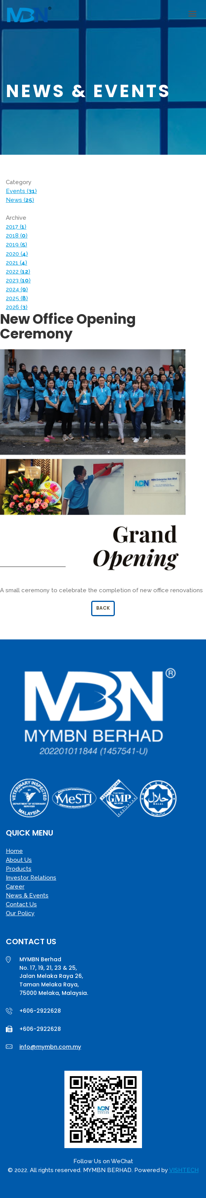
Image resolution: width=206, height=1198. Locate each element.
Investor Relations (31, 877)
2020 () (17, 253)
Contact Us (21, 904)
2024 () (17, 289)
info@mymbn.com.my (50, 1047)
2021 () (16, 262)
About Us (19, 859)
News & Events (27, 895)
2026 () (17, 307)
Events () (21, 191)
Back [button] (103, 608)
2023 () (18, 280)
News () (20, 200)
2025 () (17, 298)
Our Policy (20, 913)
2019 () (16, 244)
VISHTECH (184, 1170)
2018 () (17, 235)
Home (14, 851)
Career (15, 886)
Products (18, 868)
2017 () (16, 226)
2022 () (18, 271)
